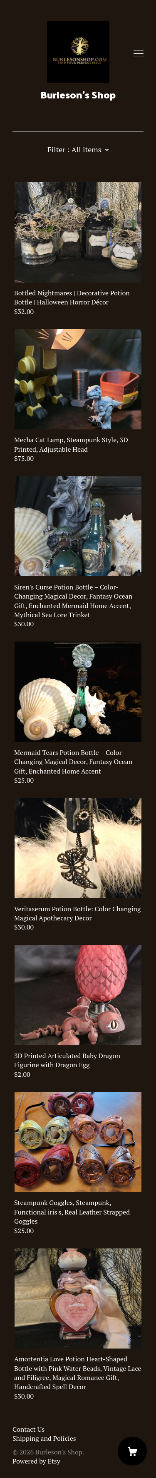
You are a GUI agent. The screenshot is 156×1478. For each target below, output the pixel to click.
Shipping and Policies (44, 1438)
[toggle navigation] (139, 54)
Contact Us (28, 1429)
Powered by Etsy (36, 1461)
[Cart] (132, 1451)
